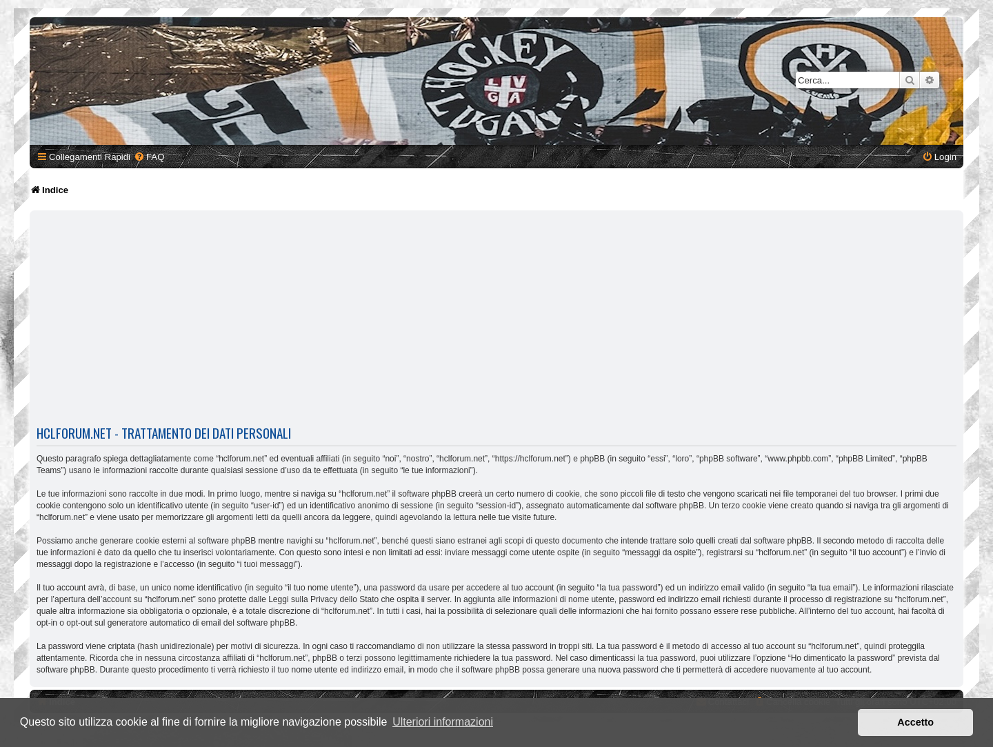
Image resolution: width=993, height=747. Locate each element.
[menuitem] (149, 157)
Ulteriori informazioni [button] (442, 722)
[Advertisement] (496, 317)
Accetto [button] (915, 722)
